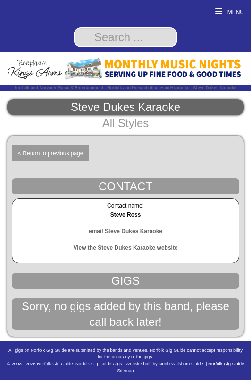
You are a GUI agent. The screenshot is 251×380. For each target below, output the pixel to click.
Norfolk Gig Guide (55, 363)
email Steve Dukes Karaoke (125, 231)
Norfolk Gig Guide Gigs (98, 363)
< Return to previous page (50, 153)
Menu (229, 12)
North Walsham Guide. (182, 363)
